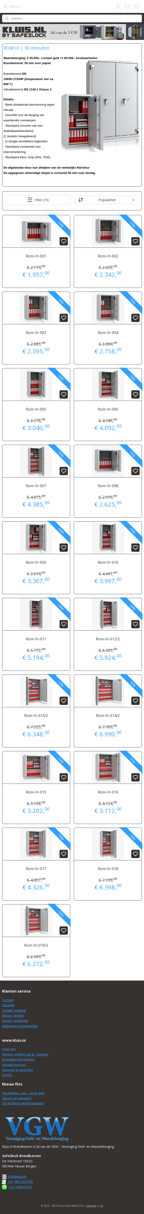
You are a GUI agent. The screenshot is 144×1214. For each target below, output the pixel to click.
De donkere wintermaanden (23, 1103)
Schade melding (14, 1010)
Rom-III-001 (36, 256)
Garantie (8, 1005)
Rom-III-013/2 (36, 715)
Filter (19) (38, 200)
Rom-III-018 (108, 868)
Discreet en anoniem (17, 1070)
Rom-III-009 (36, 562)
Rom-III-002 (108, 256)
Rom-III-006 (108, 409)
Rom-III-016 (108, 792)
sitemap (91, 1205)
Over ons (9, 1049)
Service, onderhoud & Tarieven (25, 1054)
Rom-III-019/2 (36, 945)
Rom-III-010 (108, 562)
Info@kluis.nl (17, 1176)
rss (101, 1205)
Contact (8, 1000)
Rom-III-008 (108, 486)
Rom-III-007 (36, 486)
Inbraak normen (14, 1064)
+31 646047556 (20, 1187)
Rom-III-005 (36, 409)
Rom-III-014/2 (108, 715)
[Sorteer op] (106, 200)
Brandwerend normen (18, 1059)
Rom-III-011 (36, 638)
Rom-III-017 (36, 868)
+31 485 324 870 (20, 1181)
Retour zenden (13, 1015)
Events (7, 1075)
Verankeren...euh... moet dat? (23, 1093)
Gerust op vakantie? (17, 1098)
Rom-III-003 (36, 332)
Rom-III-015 (36, 792)
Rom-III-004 (108, 332)
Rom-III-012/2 (108, 638)
